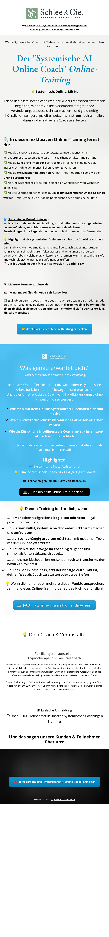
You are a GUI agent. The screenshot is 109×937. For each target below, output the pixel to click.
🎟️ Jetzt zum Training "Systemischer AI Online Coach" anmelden (54, 782)
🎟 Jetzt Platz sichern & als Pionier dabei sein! (54, 605)
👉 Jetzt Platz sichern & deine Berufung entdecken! (54, 329)
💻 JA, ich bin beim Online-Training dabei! (54, 492)
